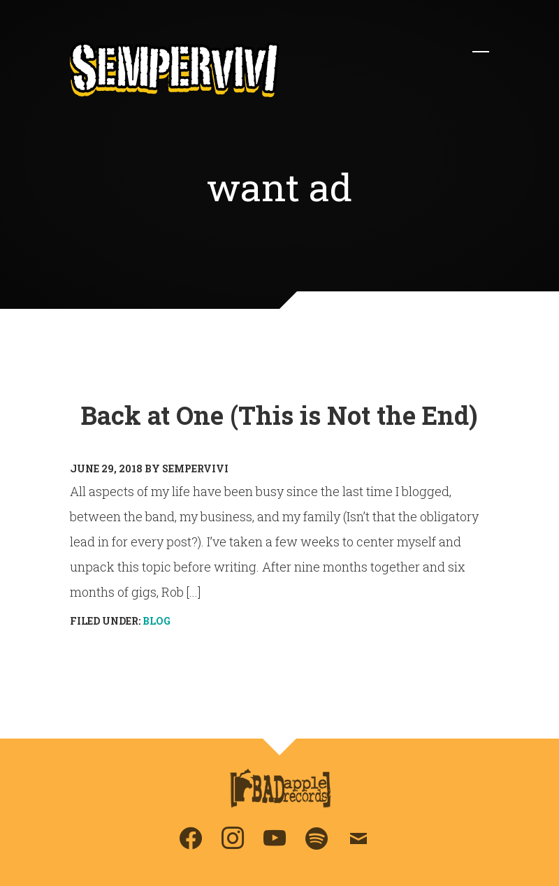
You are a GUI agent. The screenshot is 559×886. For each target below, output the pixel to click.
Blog (156, 620)
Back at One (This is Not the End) (279, 415)
